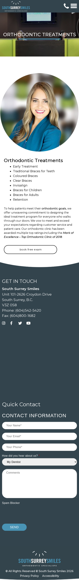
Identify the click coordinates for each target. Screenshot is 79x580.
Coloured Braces (25, 176)
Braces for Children (27, 190)
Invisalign (20, 185)
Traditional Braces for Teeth (34, 171)
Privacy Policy (29, 575)
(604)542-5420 (28, 310)
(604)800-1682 (22, 316)
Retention (20, 200)
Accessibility (50, 575)
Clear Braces (22, 181)
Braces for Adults (26, 195)
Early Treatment (25, 166)
